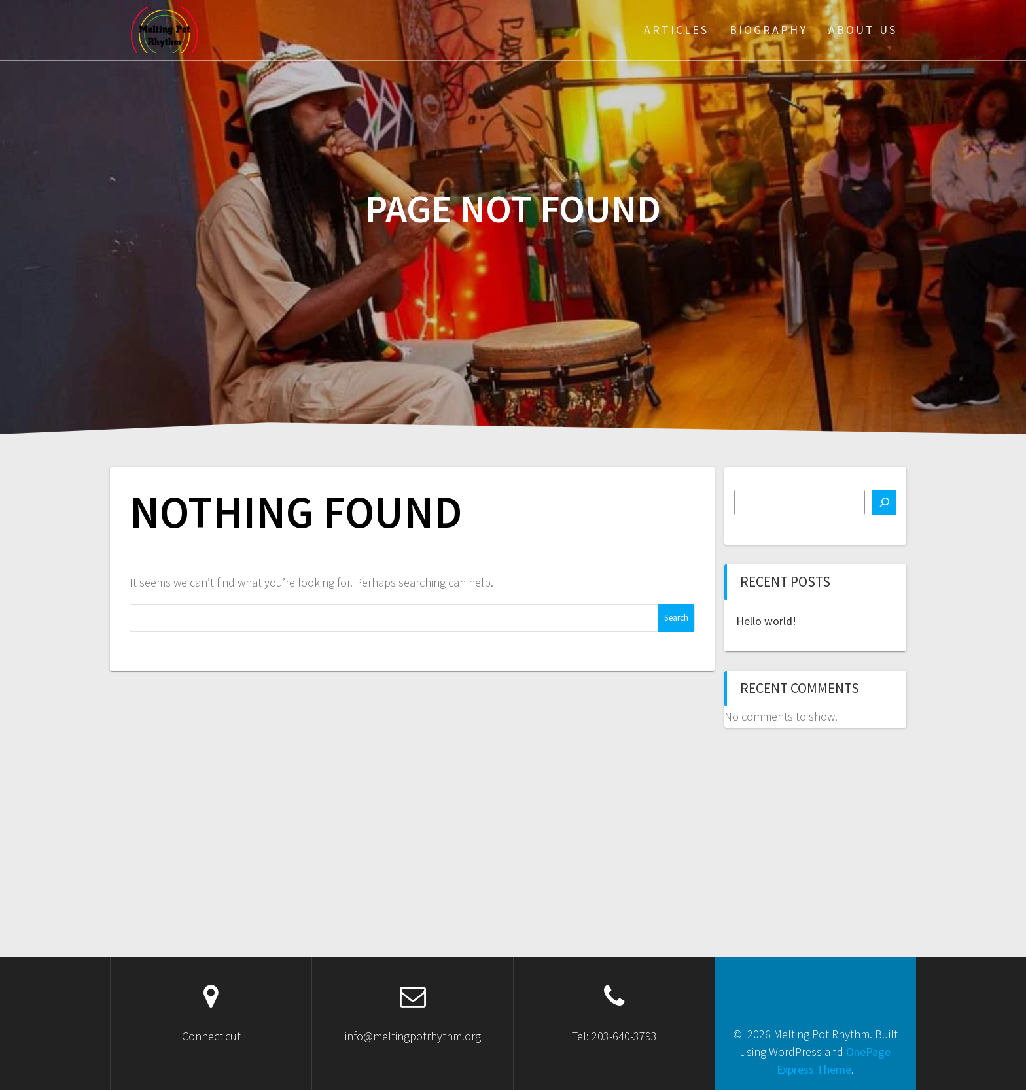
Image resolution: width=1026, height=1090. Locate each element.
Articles (676, 29)
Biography (768, 29)
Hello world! (766, 620)
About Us (862, 29)
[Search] (884, 502)
